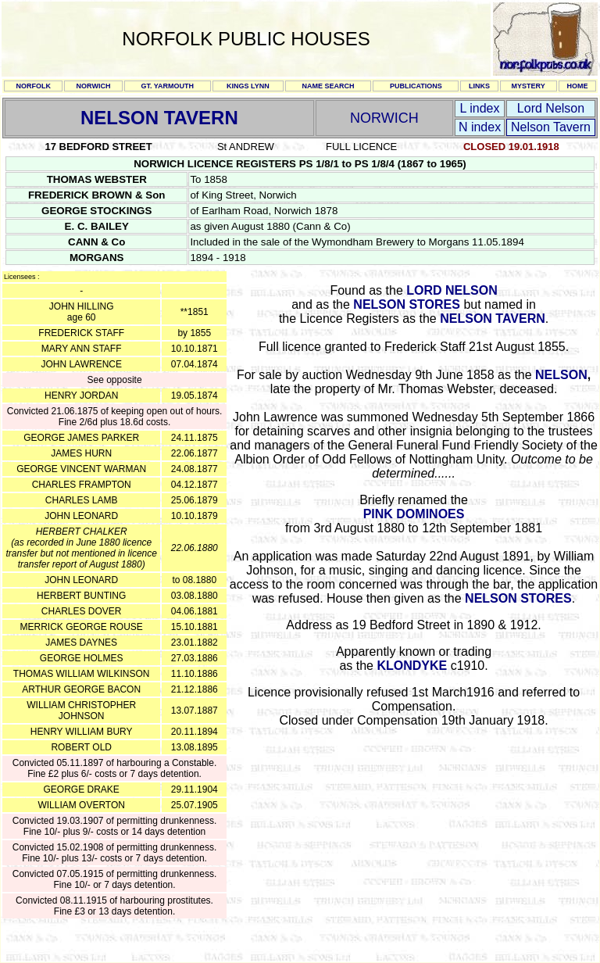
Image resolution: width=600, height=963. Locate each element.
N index (480, 127)
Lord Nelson (550, 108)
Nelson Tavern (551, 127)
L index (480, 108)
